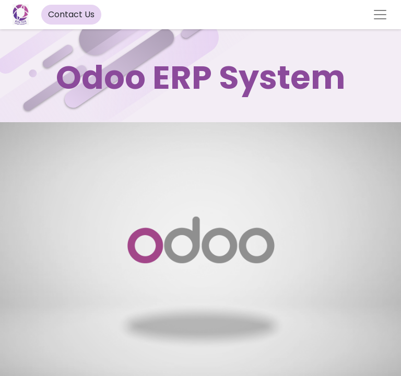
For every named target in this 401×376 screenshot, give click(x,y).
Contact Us (71, 14)
